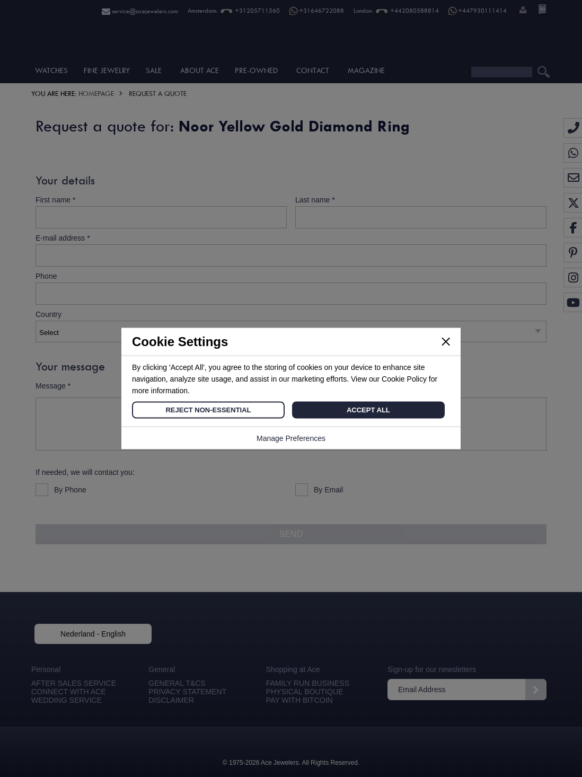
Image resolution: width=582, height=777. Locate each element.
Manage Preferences (291, 438)
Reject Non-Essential (208, 410)
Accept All (368, 410)
